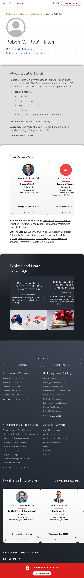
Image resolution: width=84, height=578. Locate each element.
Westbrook (26, 242)
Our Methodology (51, 434)
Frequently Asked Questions (55, 438)
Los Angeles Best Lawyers (54, 382)
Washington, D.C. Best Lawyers (57, 391)
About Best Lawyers (52, 430)
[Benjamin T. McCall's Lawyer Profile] (28, 173)
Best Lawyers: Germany (13, 395)
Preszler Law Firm (59, 511)
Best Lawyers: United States (15, 378)
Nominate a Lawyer (52, 442)
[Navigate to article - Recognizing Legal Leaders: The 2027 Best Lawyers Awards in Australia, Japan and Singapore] (28, 303)
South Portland (59, 238)
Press (45, 446)
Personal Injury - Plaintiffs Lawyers (18, 430)
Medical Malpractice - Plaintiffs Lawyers (20, 434)
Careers (46, 450)
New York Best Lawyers (53, 378)
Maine (33, 14)
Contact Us (48, 454)
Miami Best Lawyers (52, 411)
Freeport (25, 235)
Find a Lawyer (11, 14)
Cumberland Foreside (60, 231)
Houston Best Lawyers (53, 395)
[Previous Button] (11, 188)
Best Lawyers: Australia (13, 386)
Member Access (61, 365)
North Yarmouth (26, 238)
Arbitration (48, 220)
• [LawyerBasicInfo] (24, 212)
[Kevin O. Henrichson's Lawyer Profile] (21, 500)
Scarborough (43, 238)
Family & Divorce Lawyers (14, 442)
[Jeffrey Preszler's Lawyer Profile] (59, 500)
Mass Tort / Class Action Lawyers (17, 438)
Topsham (14, 242)
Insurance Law (62, 220)
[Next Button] (45, 188)
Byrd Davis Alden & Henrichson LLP (22, 511)
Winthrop (38, 242)
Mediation (38, 224)
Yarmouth (49, 242)
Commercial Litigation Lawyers (16, 459)
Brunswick (41, 231)
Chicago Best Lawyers (53, 386)
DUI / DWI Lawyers (11, 450)
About (6, 552)
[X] (19, 558)
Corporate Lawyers (11, 454)
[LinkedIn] (14, 558)
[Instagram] (9, 558)
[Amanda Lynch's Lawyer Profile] (66, 173)
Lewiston (68, 235)
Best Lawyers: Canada (12, 382)
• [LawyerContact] (32, 212)
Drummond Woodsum (28, 184)
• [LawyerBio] (28, 212)
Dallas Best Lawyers (52, 399)
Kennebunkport (53, 235)
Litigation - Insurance (21, 224)
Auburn (31, 231)
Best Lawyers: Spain (11, 391)
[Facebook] (4, 558)
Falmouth (15, 235)
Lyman (13, 238)
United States (24, 14)
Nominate (22, 365)
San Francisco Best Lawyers (55, 403)
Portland (40, 14)
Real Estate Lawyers (11, 463)
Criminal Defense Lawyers (14, 446)
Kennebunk (37, 235)
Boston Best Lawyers (52, 407)
